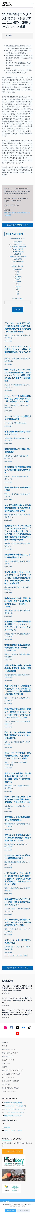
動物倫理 (17, 254)
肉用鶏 (17, 286)
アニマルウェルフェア (17, 244)
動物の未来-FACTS (7, 1056)
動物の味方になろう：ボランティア (12, 1070)
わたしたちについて (8, 1060)
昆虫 (17, 274)
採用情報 (4, 1067)
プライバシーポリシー (8, 1091)
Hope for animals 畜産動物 (13, 1103)
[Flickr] (23, 1027)
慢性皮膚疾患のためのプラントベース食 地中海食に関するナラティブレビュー (17, 902)
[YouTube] (17, 1033)
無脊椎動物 (17, 269)
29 (17, 955)
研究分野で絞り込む (17, 238)
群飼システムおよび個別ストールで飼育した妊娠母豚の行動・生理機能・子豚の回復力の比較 (17, 799)
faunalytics (17, 242)
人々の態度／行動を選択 (17, 247)
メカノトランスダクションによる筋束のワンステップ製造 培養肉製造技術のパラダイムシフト (17, 1000)
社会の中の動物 (17, 261)
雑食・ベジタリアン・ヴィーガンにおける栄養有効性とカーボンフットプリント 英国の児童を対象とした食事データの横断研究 (17, 375)
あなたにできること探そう (13, 1130)
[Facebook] (11, 1027)
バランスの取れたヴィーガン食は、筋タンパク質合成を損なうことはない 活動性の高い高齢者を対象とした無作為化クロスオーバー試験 (17, 878)
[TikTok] (29, 1027)
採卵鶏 (17, 279)
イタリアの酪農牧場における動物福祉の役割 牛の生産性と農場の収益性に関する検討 (17, 508)
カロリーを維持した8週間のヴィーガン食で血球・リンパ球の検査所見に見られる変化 (17, 922)
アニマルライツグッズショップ (14, 1109)
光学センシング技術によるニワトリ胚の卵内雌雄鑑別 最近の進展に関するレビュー (17, 838)
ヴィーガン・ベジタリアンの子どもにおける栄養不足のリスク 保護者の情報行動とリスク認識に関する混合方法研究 (17, 988)
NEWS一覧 (5, 1042)
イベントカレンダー (8, 1077)
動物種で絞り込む (18, 266)
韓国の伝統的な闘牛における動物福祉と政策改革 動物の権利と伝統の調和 (17, 668)
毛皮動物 (17, 281)
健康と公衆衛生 (17, 249)
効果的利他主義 (17, 251)
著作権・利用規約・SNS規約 (10, 1088)
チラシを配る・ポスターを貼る (11, 1074)
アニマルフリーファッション (14, 1112)
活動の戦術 (17, 259)
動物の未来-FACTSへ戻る (17, 225)
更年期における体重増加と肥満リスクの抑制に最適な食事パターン (17, 470)
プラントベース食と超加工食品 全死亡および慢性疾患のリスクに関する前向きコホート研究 (18, 398)
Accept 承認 (10, 1210)
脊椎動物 (17, 277)
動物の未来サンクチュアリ (10, 1053)
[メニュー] (32, 4)
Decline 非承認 (23, 1210)
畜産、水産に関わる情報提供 (10, 1081)
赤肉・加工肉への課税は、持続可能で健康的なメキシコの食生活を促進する (17, 735)
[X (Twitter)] (17, 1027)
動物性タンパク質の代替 (17, 256)
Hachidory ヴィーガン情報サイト (15, 1106)
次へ (21, 955)
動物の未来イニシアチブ (9, 1049)
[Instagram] (5, 1027)
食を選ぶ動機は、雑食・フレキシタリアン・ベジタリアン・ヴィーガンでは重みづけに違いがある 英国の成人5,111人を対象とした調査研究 (17, 577)
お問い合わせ (6, 1084)
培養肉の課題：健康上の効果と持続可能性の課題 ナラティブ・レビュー (17, 648)
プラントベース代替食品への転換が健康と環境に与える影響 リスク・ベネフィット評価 (17, 756)
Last (25, 955)
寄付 (4, 1046)
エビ (17, 272)
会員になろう (6, 1063)
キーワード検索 (17, 299)
